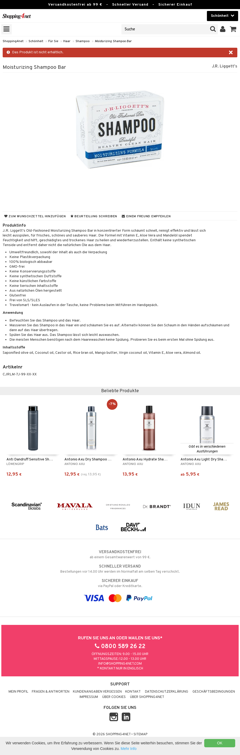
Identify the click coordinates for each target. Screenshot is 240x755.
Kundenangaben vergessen (97, 692)
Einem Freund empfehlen (146, 216)
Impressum (89, 697)
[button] (233, 29)
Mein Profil (18, 692)
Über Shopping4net (147, 697)
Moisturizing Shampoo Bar (113, 41)
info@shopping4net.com (120, 664)
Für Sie (53, 41)
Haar (66, 41)
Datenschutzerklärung (166, 692)
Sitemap (140, 734)
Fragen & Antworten (50, 692)
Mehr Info (128, 748)
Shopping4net (13, 41)
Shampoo (83, 41)
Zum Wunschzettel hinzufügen (35, 216)
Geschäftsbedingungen (213, 692)
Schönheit (36, 41)
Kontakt (133, 692)
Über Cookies (114, 697)
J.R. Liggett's (224, 66)
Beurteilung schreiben (93, 216)
